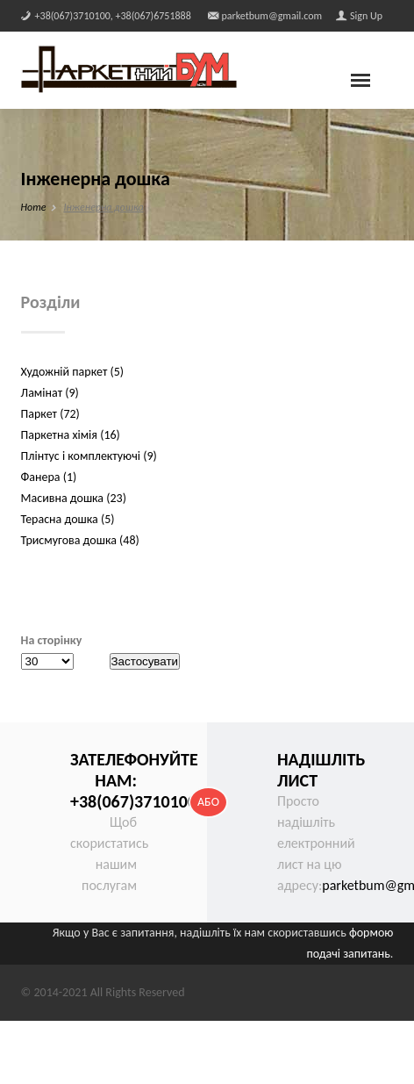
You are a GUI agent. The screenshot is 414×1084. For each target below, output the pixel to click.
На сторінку (51, 640)
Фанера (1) (49, 477)
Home (33, 207)
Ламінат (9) (50, 392)
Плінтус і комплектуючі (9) (89, 456)
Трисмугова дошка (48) (80, 540)
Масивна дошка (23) (73, 498)
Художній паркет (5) (72, 371)
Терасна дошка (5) (68, 519)
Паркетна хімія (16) (70, 434)
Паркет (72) (50, 413)
